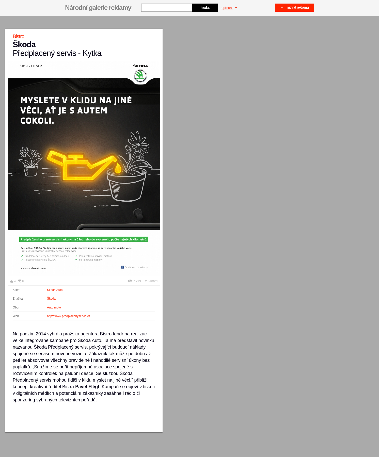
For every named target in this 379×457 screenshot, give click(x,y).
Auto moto (54, 307)
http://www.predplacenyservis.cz (68, 316)
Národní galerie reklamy (98, 7)
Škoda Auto (54, 290)
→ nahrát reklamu (294, 7)
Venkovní (151, 281)
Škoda (51, 298)
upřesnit (229, 8)
